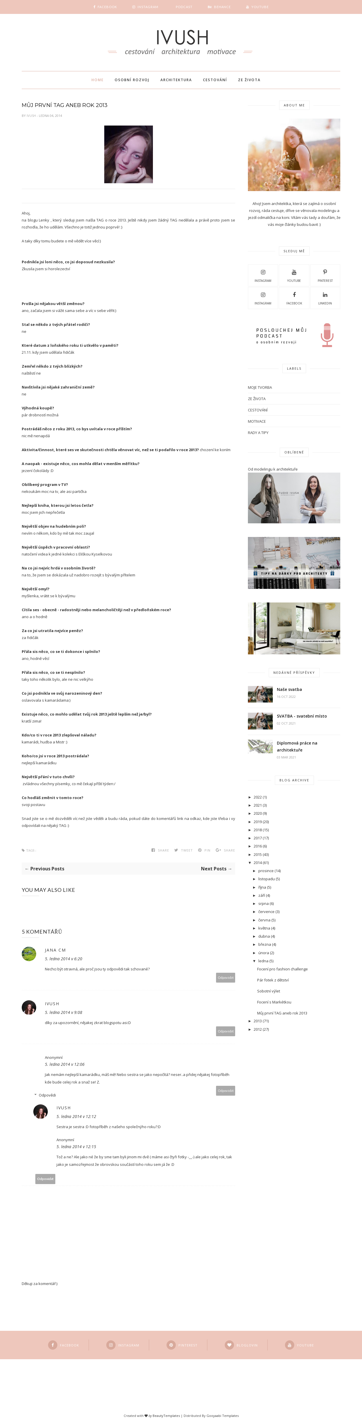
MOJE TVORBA (260, 387)
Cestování (215, 79)
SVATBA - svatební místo (302, 716)
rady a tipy (258, 432)
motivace (257, 421)
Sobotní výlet (268, 991)
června (264, 920)
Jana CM (55, 950)
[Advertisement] (265, 1132)
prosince (266, 870)
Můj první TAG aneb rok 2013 (282, 1013)
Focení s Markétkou (274, 1002)
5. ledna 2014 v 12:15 (76, 1146)
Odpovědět (226, 977)
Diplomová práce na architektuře (297, 746)
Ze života (249, 79)
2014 (258, 862)
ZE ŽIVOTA (257, 398)
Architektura (176, 79)
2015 (258, 854)
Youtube (294, 275)
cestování (258, 410)
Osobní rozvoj (132, 79)
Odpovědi (47, 1095)
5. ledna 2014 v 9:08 (63, 1012)
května (264, 928)
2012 (258, 1029)
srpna (263, 903)
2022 (258, 797)
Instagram (263, 275)
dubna (264, 936)
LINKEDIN (325, 297)
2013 (258, 1020)
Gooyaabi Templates (222, 1415)
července (266, 911)
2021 (258, 805)
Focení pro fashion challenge (282, 969)
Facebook (294, 297)
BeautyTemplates (166, 1415)
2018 (258, 829)
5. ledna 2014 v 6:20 (63, 958)
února (263, 952)
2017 (258, 838)
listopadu (266, 878)
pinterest (325, 275)
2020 (258, 813)
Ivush (32, 115)
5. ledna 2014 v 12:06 (65, 1064)
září (261, 895)
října (262, 887)
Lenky (44, 220)
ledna (263, 960)
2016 (258, 846)
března (264, 944)
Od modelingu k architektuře (273, 469)
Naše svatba (289, 689)
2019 (258, 821)
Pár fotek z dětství (273, 980)
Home (98, 79)
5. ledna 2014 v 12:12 (76, 1116)
